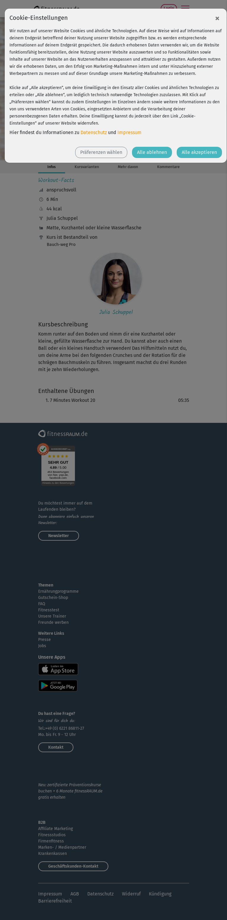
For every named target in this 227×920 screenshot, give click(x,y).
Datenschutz (94, 132)
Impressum (129, 132)
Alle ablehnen (152, 152)
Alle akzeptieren (199, 152)
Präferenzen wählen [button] (101, 152)
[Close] (217, 18)
